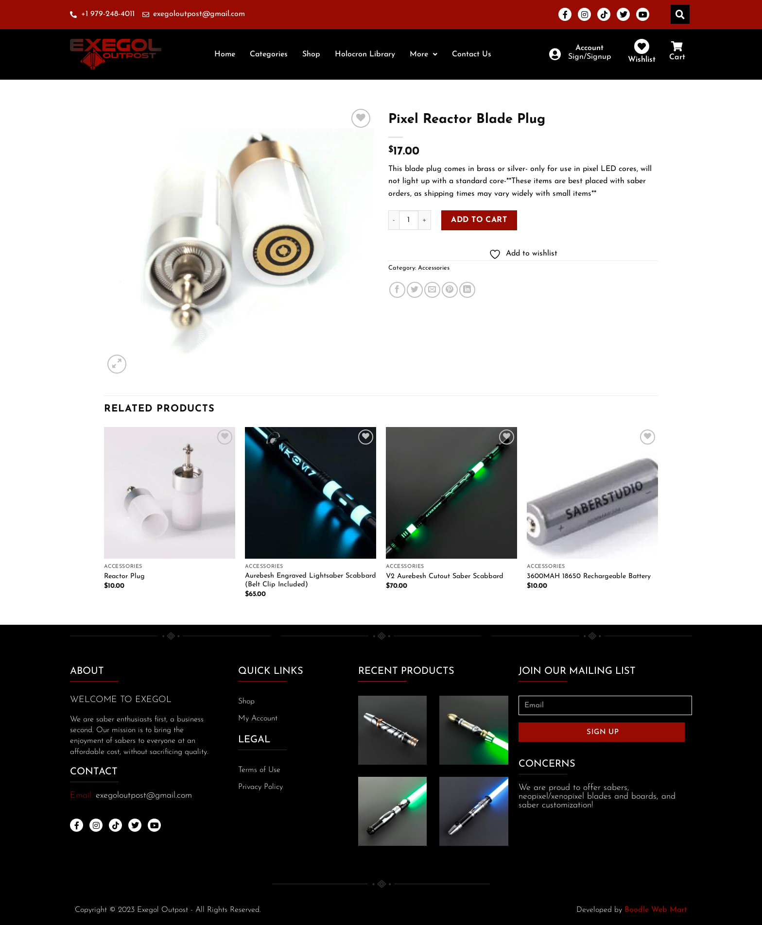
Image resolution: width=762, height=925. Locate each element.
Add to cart (479, 220)
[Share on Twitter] (415, 290)
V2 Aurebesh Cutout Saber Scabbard (444, 576)
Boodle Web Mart (655, 910)
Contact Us (471, 54)
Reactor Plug (124, 576)
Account (589, 48)
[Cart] (677, 46)
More (423, 54)
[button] (423, 54)
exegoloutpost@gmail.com (144, 795)
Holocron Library (365, 54)
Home (224, 54)
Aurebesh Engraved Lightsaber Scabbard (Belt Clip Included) (310, 580)
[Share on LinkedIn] (467, 290)
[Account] (555, 54)
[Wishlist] (641, 46)
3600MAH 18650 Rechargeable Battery (589, 576)
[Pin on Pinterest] (450, 290)
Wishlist (642, 60)
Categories (269, 54)
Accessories (434, 268)
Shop (311, 54)
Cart (677, 57)
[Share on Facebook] (397, 290)
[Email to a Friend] (432, 290)
